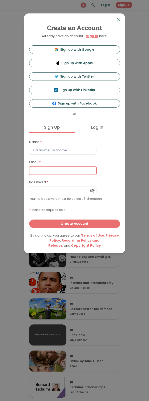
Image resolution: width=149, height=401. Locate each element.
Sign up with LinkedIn (74, 89)
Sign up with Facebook (74, 103)
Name (35, 141)
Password (38, 182)
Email (35, 162)
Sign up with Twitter (74, 76)
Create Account (74, 223)
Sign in (92, 36)
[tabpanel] (74, 183)
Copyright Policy (86, 245)
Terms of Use (92, 235)
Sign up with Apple (74, 63)
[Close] (118, 19)
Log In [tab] (97, 127)
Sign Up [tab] (52, 127)
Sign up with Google (74, 49)
